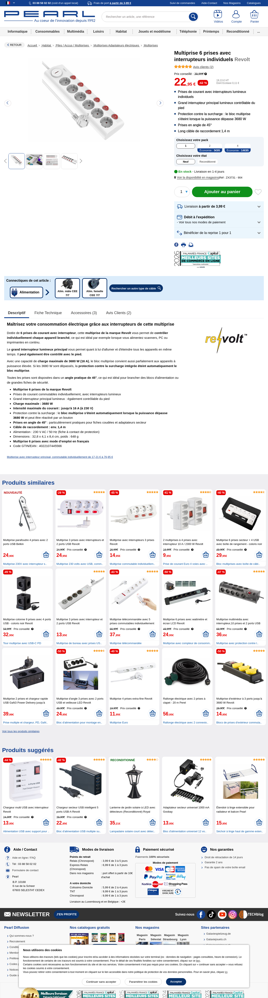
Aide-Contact (209, 3)
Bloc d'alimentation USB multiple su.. (79, 831)
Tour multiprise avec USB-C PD (22, 643)
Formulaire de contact (25, 870)
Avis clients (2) (118, 313)
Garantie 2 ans (214, 862)
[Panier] (255, 16)
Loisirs (98, 31)
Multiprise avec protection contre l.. (237, 643)
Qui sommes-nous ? (21, 935)
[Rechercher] (193, 17)
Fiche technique (48, 313)
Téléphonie (188, 31)
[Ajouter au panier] (222, 192)
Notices (13, 969)
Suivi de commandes (182, 3)
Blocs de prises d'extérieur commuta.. (239, 722)
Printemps (211, 31)
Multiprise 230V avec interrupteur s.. (25, 563)
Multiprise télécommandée (126, 643)
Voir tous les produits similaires (20, 731)
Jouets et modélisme (154, 31)
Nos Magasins (232, 3)
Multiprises (150, 45)
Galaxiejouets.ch (216, 939)
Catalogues (254, 3)
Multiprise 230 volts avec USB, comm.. (80, 563)
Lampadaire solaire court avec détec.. (132, 831)
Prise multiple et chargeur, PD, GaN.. (25, 722)
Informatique (17, 31)
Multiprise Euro (119, 722)
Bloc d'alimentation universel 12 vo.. (184, 831)
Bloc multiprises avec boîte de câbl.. (238, 563)
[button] (197, 177)
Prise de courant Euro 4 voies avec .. (185, 563)
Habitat (121, 31)
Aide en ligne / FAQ (24, 857)
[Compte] (237, 16)
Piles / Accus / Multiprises (72, 45)
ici (226, 972)
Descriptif (16, 313)
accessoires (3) (84, 313)
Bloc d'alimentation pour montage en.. (79, 722)
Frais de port (112, 3)
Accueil (32, 45)
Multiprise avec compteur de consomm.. (187, 643)
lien (198, 960)
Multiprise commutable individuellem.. (132, 563)
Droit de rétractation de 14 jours (224, 857)
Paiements (152, 856)
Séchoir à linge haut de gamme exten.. (239, 831)
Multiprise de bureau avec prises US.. (79, 643)
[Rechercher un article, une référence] (150, 17)
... (258, 31)
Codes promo (17, 964)
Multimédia (75, 31)
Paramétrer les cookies (143, 981)
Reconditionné (238, 31)
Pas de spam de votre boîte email (225, 867)
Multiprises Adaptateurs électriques (116, 45)
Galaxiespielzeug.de (218, 933)
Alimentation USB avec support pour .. (26, 831)
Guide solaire (17, 975)
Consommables (47, 31)
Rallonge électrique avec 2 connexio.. (185, 722)
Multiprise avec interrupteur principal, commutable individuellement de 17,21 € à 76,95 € (60, 457)
